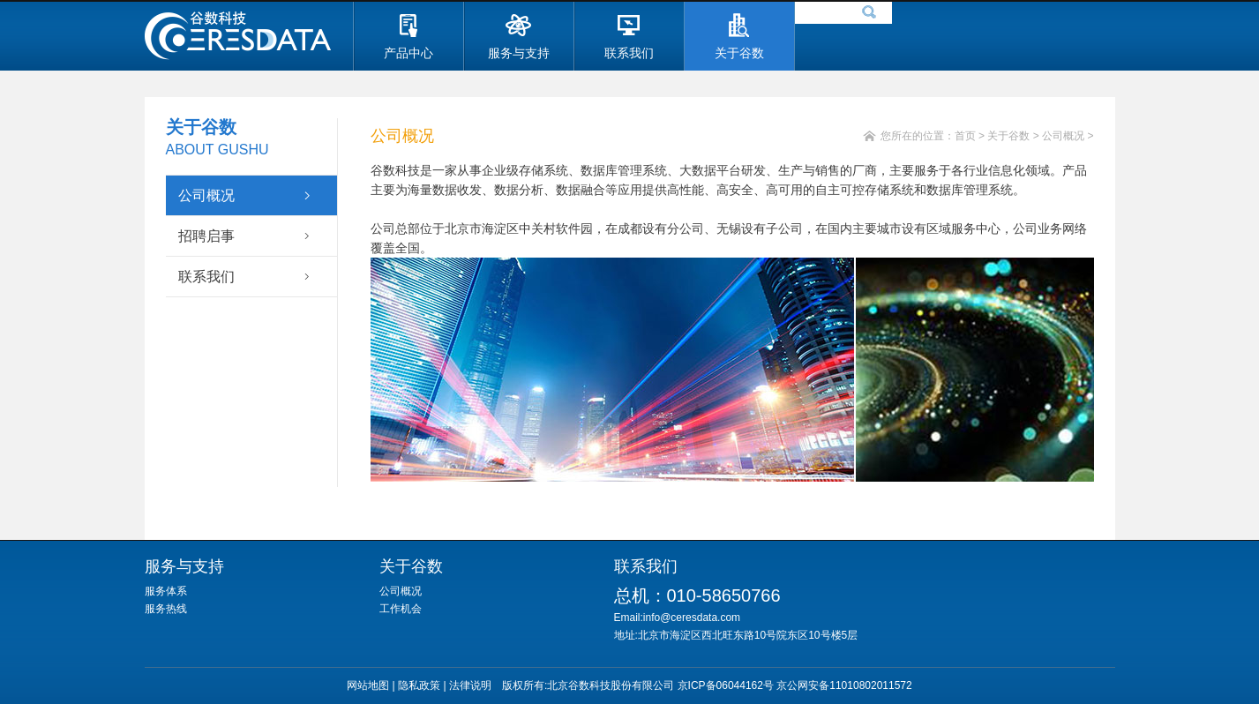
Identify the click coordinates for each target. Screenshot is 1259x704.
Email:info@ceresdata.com (688, 617)
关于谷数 (1008, 136)
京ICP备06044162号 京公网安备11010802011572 (795, 685)
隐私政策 (419, 685)
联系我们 (206, 276)
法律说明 (470, 685)
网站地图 (368, 685)
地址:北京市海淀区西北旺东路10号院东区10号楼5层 (736, 635)
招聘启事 (206, 235)
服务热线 (166, 609)
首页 (965, 136)
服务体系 (166, 591)
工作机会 (400, 609)
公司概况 (206, 195)
